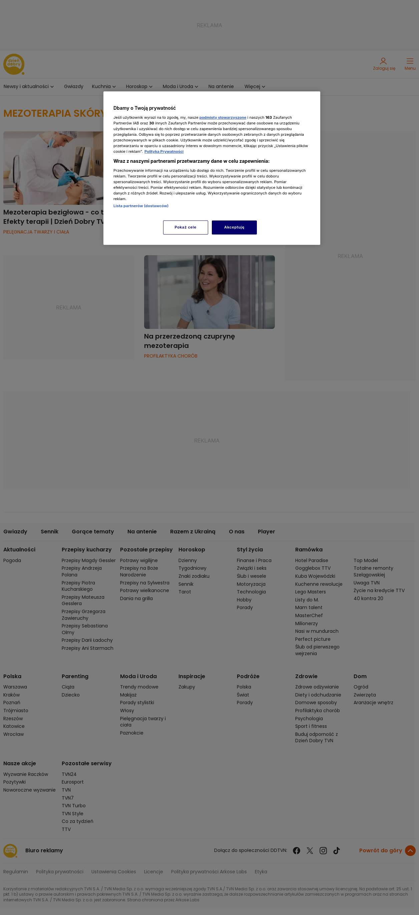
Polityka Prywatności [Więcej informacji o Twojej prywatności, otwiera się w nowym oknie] (163, 151)
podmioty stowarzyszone (223, 117)
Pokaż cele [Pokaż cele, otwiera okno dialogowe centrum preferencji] (185, 227)
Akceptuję (234, 227)
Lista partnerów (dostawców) (140, 205)
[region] (211, 168)
